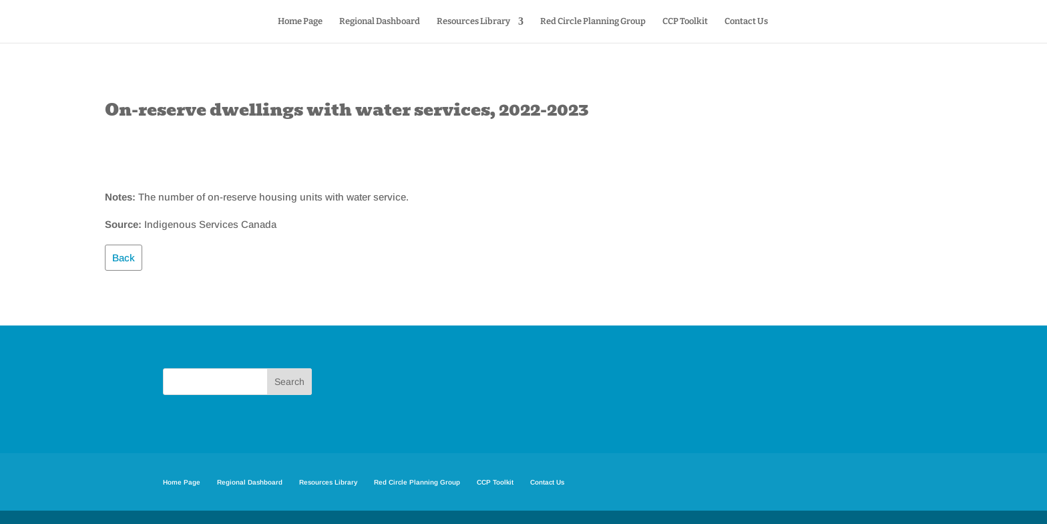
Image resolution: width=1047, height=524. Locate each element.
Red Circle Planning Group (593, 21)
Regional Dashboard (379, 21)
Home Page (300, 21)
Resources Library (473, 21)
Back (123, 257)
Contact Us (746, 21)
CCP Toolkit (685, 21)
